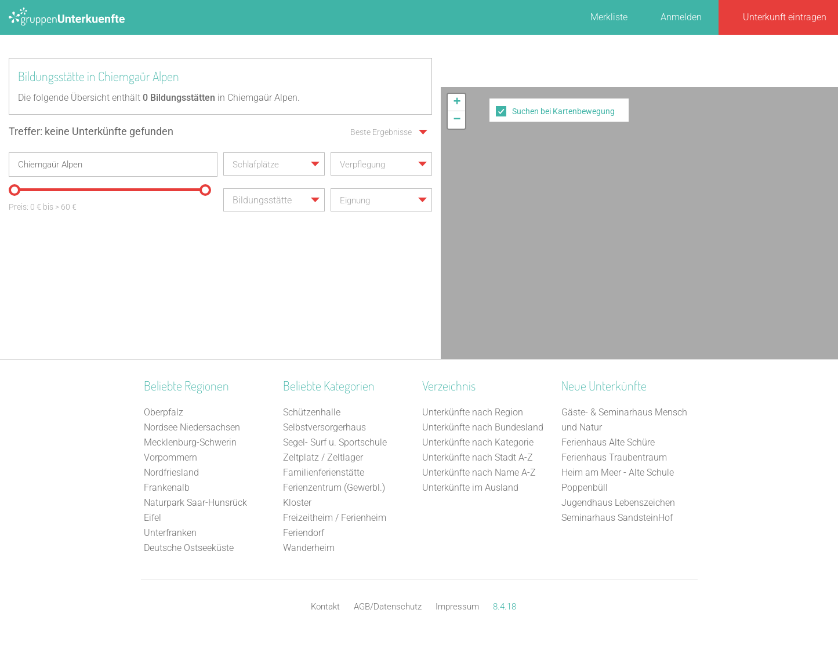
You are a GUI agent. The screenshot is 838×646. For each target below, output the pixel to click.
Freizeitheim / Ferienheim (334, 517)
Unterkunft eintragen (784, 17)
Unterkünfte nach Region (472, 412)
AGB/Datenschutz (388, 606)
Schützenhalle (311, 412)
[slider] (14, 190)
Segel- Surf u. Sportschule (335, 442)
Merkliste (608, 17)
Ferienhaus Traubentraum (614, 457)
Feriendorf (303, 532)
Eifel (152, 517)
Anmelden (681, 17)
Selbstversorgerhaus (324, 427)
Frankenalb (167, 487)
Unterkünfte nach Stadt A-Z (477, 457)
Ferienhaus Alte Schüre (608, 442)
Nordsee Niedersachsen (192, 427)
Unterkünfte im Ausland (470, 487)
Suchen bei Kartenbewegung (563, 111)
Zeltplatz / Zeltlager (323, 457)
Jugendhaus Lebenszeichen (618, 502)
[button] (456, 102)
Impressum (457, 606)
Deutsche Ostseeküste (189, 547)
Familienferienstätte (323, 472)
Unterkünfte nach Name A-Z (479, 472)
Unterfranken (170, 532)
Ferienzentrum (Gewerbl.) (334, 487)
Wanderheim (309, 547)
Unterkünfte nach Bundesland (482, 427)
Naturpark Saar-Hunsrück (195, 502)
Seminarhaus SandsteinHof (617, 517)
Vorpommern (170, 457)
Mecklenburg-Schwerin (190, 442)
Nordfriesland (171, 472)
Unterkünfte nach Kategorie (478, 442)
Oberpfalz (163, 412)
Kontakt (325, 606)
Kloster (297, 502)
